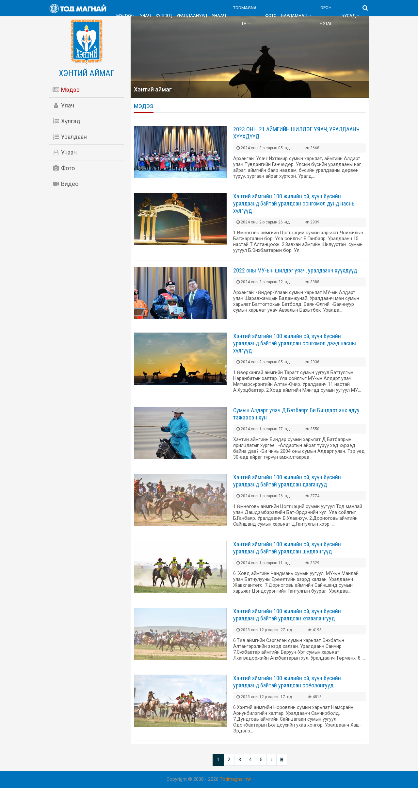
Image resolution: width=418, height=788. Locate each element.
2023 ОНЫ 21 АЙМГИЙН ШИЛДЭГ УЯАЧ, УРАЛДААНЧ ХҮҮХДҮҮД (296, 133)
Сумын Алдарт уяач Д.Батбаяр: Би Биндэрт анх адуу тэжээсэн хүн (296, 414)
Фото (271, 15)
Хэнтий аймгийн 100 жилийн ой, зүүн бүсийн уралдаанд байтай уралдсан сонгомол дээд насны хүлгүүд (294, 343)
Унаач (219, 15)
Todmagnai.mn (235, 779)
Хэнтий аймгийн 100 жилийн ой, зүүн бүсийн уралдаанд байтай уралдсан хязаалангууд (287, 615)
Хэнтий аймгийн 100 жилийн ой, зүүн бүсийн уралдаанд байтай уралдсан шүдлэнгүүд (287, 548)
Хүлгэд (163, 15)
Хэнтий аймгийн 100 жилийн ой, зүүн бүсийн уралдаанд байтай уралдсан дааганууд (287, 481)
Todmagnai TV (245, 15)
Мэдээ (124, 15)
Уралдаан (69, 136)
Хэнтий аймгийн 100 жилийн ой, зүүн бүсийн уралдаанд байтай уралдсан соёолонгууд (287, 682)
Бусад (349, 15)
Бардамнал (294, 15)
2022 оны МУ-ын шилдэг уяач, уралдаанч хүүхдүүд (295, 270)
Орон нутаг (326, 15)
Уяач (145, 15)
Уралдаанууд (191, 15)
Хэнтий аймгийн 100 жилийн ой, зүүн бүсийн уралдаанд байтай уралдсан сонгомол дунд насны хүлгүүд (294, 203)
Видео (65, 183)
